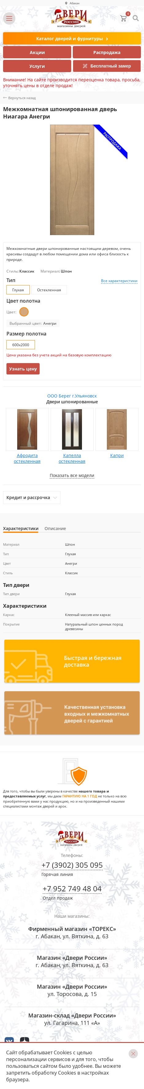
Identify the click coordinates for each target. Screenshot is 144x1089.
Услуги (37, 66)
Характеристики (20, 528)
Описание (55, 528)
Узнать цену (23, 369)
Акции (37, 52)
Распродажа (106, 52)
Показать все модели (72, 475)
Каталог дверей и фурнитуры (72, 39)
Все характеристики (119, 280)
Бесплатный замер (107, 66)
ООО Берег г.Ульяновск (72, 396)
